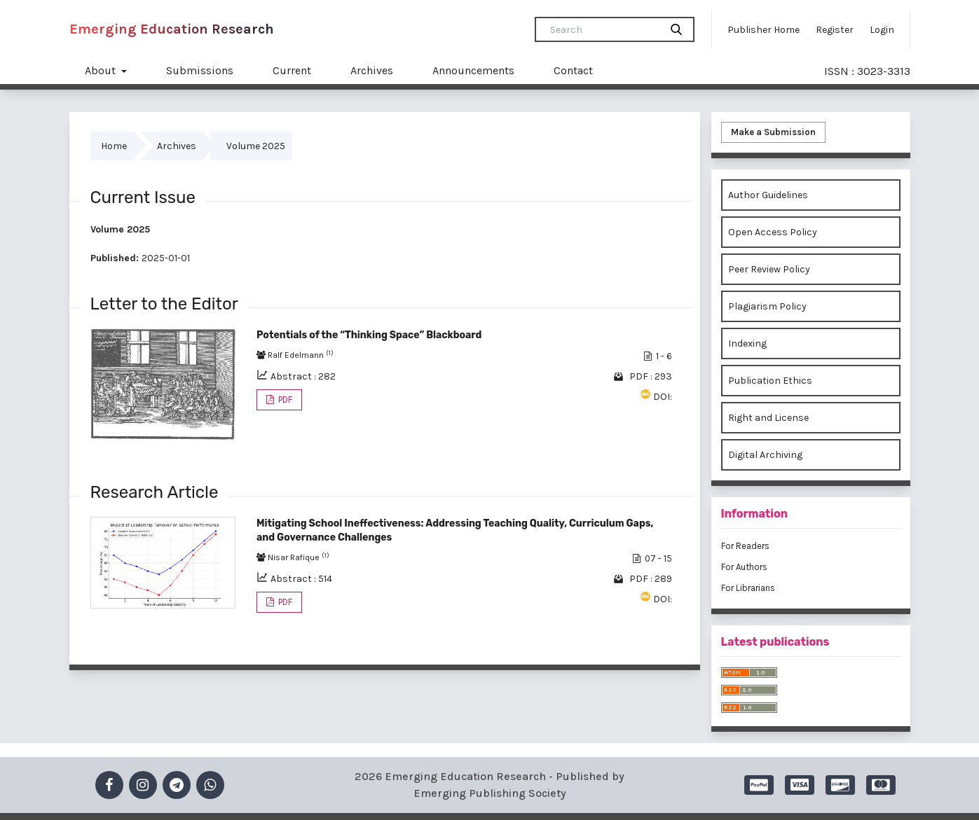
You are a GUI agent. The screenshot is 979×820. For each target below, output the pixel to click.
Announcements (473, 70)
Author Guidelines (768, 195)
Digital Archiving (765, 455)
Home (114, 146)
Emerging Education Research (171, 29)
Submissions (199, 70)
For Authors (744, 567)
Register (835, 30)
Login (882, 30)
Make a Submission (773, 132)
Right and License (768, 418)
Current (292, 70)
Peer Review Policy (769, 269)
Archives (371, 70)
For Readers (745, 546)
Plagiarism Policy (767, 306)
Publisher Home (763, 30)
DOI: (662, 397)
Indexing (747, 343)
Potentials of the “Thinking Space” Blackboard (368, 335)
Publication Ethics (770, 381)
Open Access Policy (772, 232)
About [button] (101, 70)
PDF (284, 399)
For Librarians (748, 588)
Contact (573, 70)
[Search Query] (603, 29)
